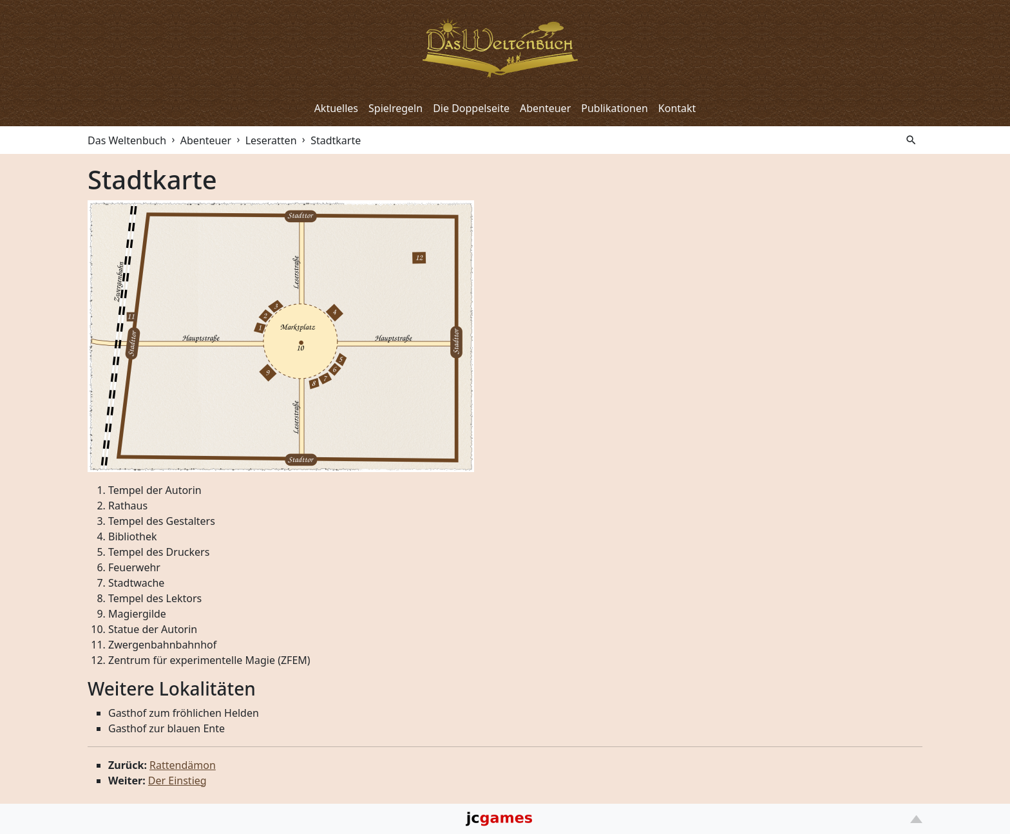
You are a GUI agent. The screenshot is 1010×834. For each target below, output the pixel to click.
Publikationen (614, 108)
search (911, 140)
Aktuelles (336, 108)
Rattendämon (182, 765)
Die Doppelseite (471, 108)
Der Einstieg (177, 780)
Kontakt (677, 108)
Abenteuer (545, 108)
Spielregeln (395, 108)
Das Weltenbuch (127, 140)
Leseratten (271, 140)
